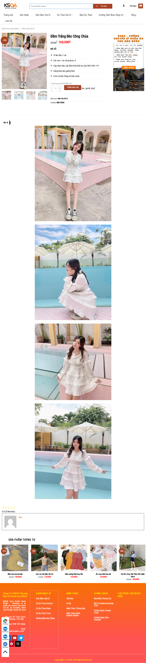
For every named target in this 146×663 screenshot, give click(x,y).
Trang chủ (8, 14)
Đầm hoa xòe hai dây (15, 574)
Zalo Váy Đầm (5, 637)
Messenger (5, 645)
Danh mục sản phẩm (10, 28)
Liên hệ (8, 20)
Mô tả (6, 122)
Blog (134, 14)
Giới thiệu (24, 14)
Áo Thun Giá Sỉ (65, 14)
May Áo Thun (86, 14)
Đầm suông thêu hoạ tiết (74, 574)
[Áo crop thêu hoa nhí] (103, 558)
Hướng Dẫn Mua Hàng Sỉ (112, 14)
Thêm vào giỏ (73, 87)
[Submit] (102, 6)
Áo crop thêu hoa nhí (103, 574)
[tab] (7, 122)
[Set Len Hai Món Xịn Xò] (44, 558)
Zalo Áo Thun (5, 629)
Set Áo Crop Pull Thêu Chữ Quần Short (133, 575)
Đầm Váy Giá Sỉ (28, 28)
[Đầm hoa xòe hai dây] (15, 558)
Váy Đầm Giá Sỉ (43, 14)
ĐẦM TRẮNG (60, 103)
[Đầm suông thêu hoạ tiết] (74, 558)
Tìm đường (5, 622)
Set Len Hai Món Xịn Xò (44, 574)
